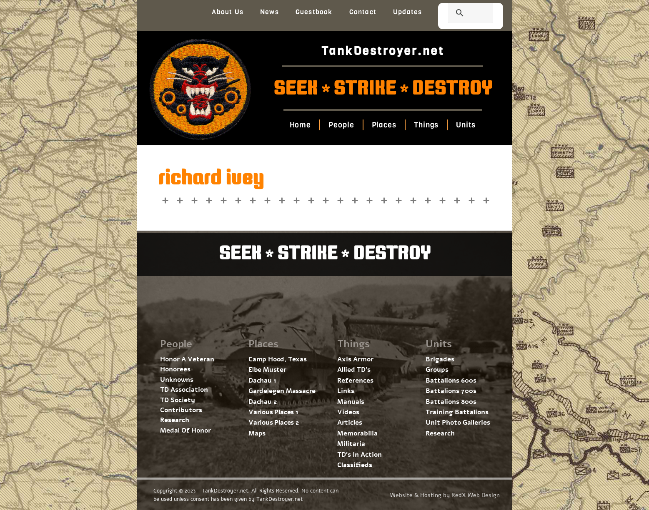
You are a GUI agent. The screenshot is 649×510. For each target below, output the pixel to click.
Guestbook (314, 11)
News (269, 11)
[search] (461, 13)
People (341, 125)
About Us (227, 11)
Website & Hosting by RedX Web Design (445, 495)
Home (300, 125)
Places (384, 125)
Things (426, 125)
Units (466, 125)
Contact (362, 11)
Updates (407, 11)
